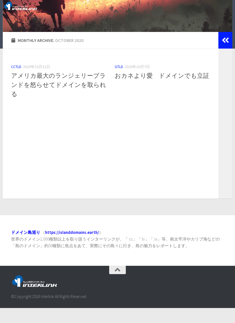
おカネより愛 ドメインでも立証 (162, 90)
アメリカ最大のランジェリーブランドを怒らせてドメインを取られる (58, 99)
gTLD (119, 81)
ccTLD (16, 81)
